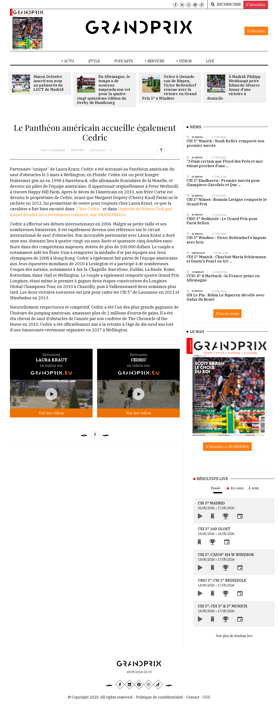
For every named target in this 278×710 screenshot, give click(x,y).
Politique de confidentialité (159, 697)
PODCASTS (123, 61)
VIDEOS (185, 61)
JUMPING (77, 150)
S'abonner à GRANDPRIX (227, 446)
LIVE (210, 61)
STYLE (94, 61)
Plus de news (227, 313)
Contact (193, 697)
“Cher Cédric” (88, 208)
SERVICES (155, 61)
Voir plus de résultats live (234, 636)
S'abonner (256, 31)
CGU (206, 697)
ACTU (69, 61)
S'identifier (255, 4)
